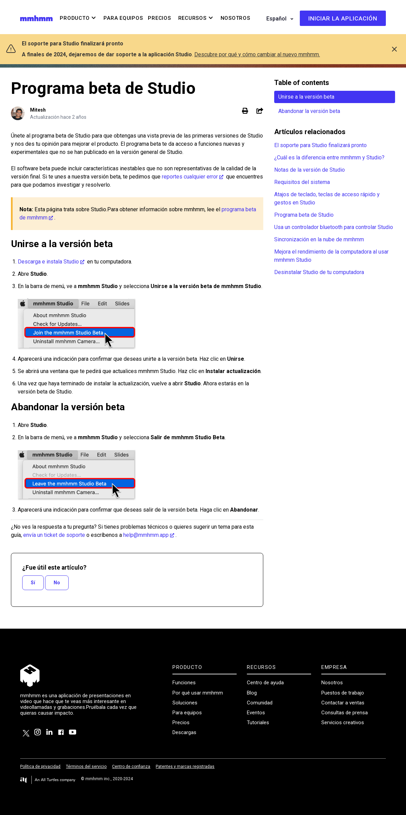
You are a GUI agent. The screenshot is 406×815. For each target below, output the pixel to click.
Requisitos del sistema (302, 182)
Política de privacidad (40, 766)
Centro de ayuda (265, 683)
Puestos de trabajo (342, 693)
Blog (252, 693)
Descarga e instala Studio (48, 261)
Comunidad (259, 703)
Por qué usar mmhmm (197, 693)
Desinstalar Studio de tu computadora (319, 272)
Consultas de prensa (344, 713)
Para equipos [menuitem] (123, 18)
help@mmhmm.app (146, 535)
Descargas (184, 732)
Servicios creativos (342, 722)
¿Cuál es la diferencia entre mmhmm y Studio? (329, 157)
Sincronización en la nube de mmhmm (319, 239)
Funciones (184, 683)
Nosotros (332, 683)
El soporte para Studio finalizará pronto (320, 145)
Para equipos (187, 713)
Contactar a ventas (342, 703)
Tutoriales (258, 722)
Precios (181, 722)
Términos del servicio (86, 766)
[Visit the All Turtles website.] (47, 780)
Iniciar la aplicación (342, 18)
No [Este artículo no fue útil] (57, 582)
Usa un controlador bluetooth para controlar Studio (333, 227)
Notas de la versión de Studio (309, 170)
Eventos (256, 713)
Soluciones (184, 703)
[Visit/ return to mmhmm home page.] (36, 18)
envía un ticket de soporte (54, 535)
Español (277, 18)
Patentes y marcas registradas (185, 766)
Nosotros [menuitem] (235, 18)
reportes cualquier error (190, 176)
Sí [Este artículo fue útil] (33, 582)
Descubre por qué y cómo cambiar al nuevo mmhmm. (257, 54)
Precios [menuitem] (159, 18)
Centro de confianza (131, 766)
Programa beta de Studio (304, 215)
